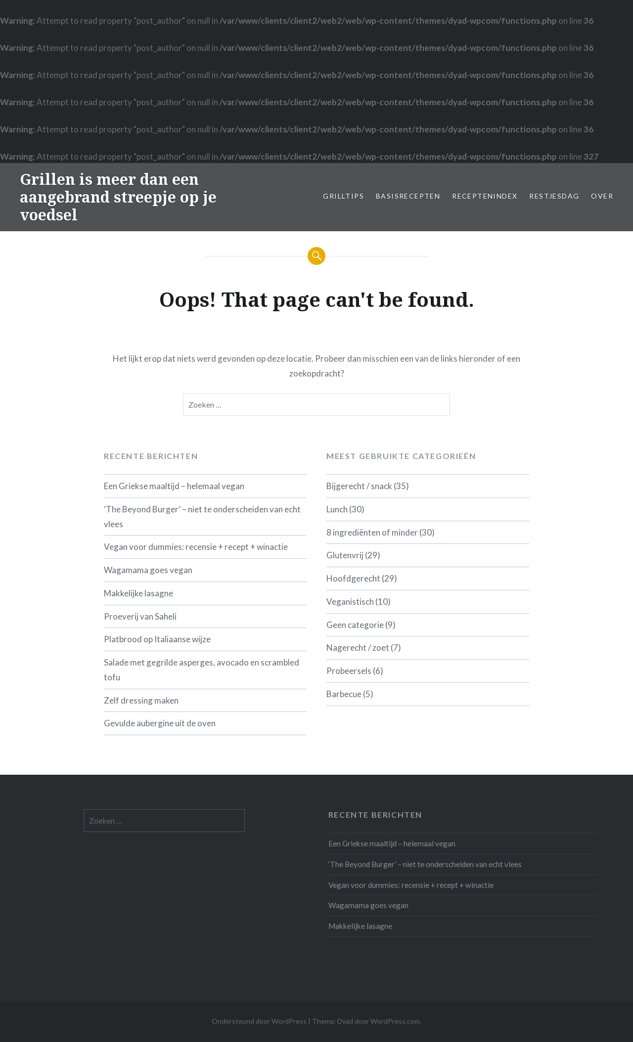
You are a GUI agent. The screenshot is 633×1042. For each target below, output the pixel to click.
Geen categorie (355, 625)
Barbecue (344, 694)
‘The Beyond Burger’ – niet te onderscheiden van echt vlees (202, 516)
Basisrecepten (408, 196)
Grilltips (343, 196)
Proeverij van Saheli (140, 616)
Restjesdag (554, 196)
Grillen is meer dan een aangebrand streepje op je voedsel (118, 197)
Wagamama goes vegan (148, 570)
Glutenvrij (344, 555)
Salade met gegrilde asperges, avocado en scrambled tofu (201, 669)
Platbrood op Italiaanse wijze (157, 639)
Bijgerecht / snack (359, 486)
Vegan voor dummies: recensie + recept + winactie (196, 547)
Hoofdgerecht (353, 578)
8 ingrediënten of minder (372, 532)
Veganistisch (350, 601)
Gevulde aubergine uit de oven (160, 723)
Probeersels (348, 671)
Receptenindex (484, 196)
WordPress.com (395, 1021)
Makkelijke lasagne (138, 593)
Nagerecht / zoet (357, 647)
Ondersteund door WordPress (259, 1021)
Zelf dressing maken (141, 700)
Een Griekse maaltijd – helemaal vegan (174, 486)
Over (602, 196)
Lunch (337, 509)
